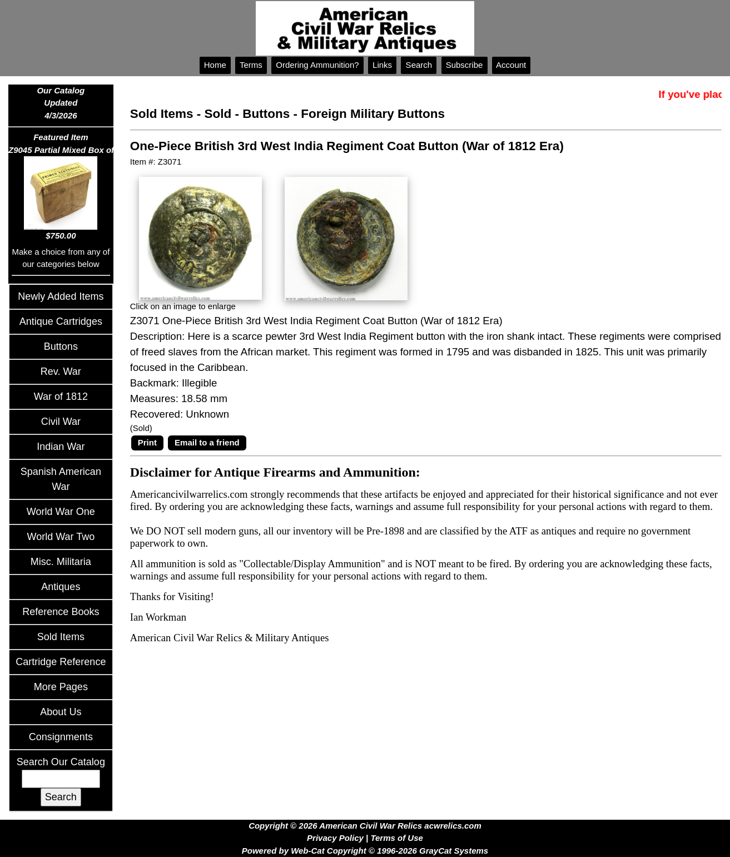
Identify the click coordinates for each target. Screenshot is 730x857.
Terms (251, 65)
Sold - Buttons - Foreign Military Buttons (325, 114)
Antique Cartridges (60, 321)
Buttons (61, 346)
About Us (60, 711)
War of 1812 (61, 396)
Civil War (61, 421)
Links (382, 65)
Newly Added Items (60, 296)
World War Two (61, 536)
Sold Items (61, 636)
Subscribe (464, 65)
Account (511, 65)
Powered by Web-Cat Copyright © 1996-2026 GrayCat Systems (365, 850)
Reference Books (60, 611)
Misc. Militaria (61, 561)
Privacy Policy (335, 838)
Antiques (60, 586)
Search (418, 65)
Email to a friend (207, 442)
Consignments (61, 736)
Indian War (61, 446)
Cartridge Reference (61, 661)
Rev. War (61, 371)
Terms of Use (396, 838)
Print (147, 442)
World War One (61, 511)
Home (215, 65)
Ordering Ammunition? (317, 65)
